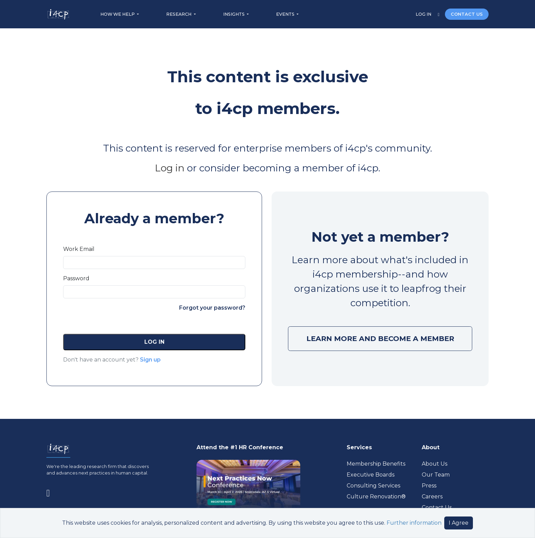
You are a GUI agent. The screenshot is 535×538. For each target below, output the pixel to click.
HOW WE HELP (118, 14)
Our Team (436, 474)
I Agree (458, 523)
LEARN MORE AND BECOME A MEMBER (380, 338)
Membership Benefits (376, 464)
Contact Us (437, 507)
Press (429, 485)
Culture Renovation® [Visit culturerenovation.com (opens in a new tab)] (376, 496)
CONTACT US (467, 14)
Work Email (79, 249)
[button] (154, 342)
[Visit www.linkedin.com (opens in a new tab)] (50, 491)
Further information (414, 523)
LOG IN (424, 14)
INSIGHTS (234, 14)
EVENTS (285, 14)
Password (76, 278)
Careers (432, 496)
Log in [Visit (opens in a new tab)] (170, 168)
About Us (434, 464)
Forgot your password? (212, 308)
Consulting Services (373, 485)
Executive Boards (370, 474)
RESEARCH (179, 14)
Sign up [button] (150, 359)
